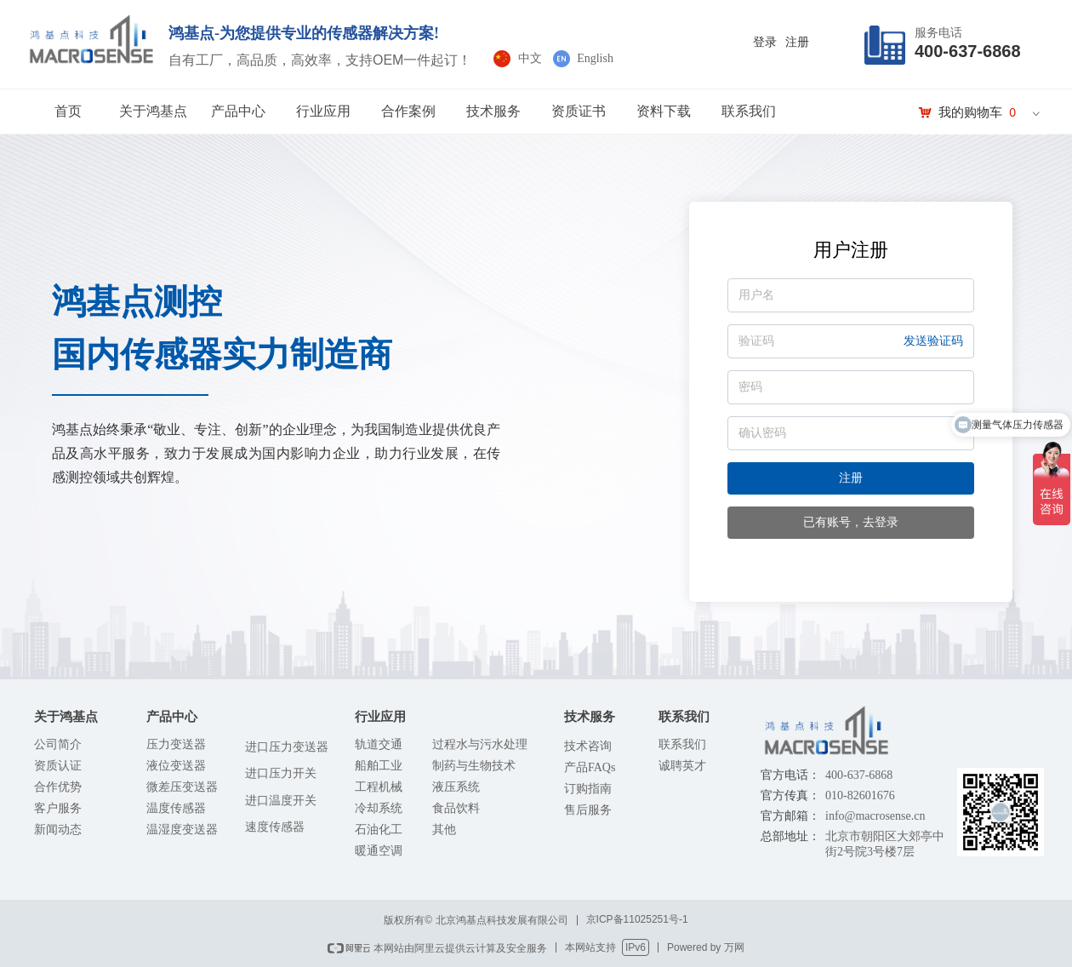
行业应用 (323, 111)
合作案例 (408, 111)
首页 (68, 111)
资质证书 (578, 111)
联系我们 (748, 111)
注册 (851, 478)
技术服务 (493, 111)
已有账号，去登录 (850, 522)
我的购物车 (970, 112)
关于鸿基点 (153, 111)
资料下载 (663, 111)
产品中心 (238, 111)
